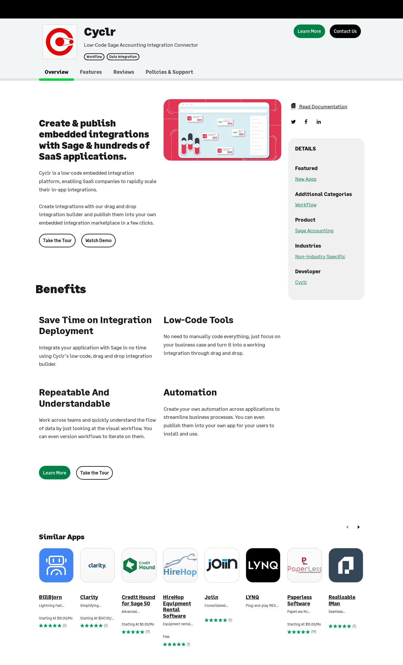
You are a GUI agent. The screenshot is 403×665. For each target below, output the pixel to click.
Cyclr (301, 282)
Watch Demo (98, 240)
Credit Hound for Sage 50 (138, 600)
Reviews (123, 72)
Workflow (94, 57)
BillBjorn (50, 597)
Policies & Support (169, 72)
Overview (56, 72)
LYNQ (252, 597)
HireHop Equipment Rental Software (177, 606)
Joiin (211, 597)
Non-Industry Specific (320, 256)
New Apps (305, 179)
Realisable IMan (342, 600)
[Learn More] (309, 31)
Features (91, 72)
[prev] (347, 527)
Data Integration (123, 57)
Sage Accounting (314, 230)
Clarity (89, 597)
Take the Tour (57, 240)
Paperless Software (299, 600)
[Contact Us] (345, 31)
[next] (358, 527)
